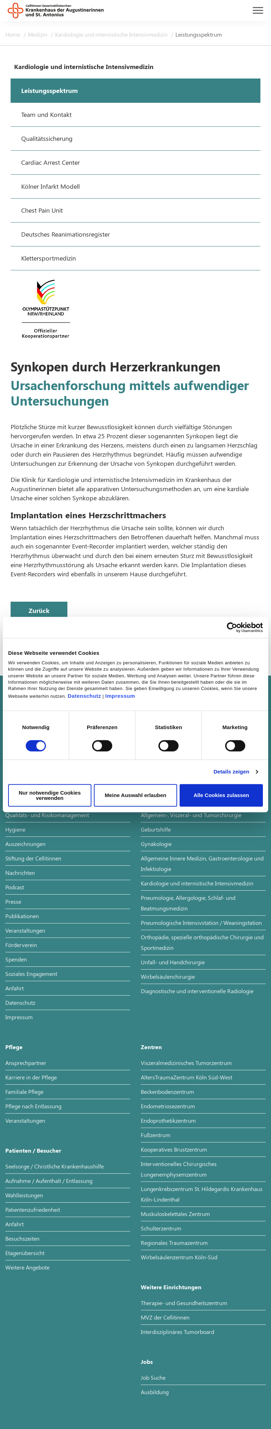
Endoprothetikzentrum (168, 1120)
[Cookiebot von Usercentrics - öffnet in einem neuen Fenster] (232, 627)
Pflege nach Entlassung (33, 1106)
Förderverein (21, 944)
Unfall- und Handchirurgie (173, 962)
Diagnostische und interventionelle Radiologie (197, 991)
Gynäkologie (156, 843)
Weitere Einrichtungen (171, 1287)
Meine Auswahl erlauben (136, 795)
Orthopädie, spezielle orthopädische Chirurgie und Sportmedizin (202, 942)
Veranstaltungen (25, 930)
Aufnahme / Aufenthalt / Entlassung (48, 1180)
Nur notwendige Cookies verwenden (50, 795)
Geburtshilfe (156, 829)
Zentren (151, 1047)
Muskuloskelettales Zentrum (175, 1213)
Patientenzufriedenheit (32, 1209)
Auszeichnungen (25, 843)
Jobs (147, 1361)
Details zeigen (231, 772)
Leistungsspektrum (198, 34)
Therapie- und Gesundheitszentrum (184, 1302)
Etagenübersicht (24, 1252)
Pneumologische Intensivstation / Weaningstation (201, 922)
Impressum (120, 696)
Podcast (14, 887)
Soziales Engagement (31, 973)
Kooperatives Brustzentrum (174, 1149)
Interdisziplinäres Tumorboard (177, 1331)
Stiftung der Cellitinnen (33, 858)
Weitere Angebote (27, 1267)
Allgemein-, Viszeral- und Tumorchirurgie (191, 815)
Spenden (16, 959)
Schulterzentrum (161, 1228)
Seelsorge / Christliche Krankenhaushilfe (54, 1166)
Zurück (39, 610)
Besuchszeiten (22, 1238)
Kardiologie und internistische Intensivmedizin (112, 34)
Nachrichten (20, 872)
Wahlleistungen (24, 1195)
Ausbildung (155, 1392)
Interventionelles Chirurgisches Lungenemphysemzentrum (179, 1169)
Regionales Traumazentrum (174, 1242)
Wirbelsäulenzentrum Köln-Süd (179, 1257)
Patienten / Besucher (33, 1150)
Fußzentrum (155, 1135)
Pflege (14, 1047)
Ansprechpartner (25, 1062)
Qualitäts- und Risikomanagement (47, 815)
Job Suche (153, 1377)
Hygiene (15, 829)
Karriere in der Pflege (31, 1077)
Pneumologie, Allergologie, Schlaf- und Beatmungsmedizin (188, 903)
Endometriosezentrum (168, 1106)
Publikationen (22, 916)
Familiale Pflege (24, 1091)
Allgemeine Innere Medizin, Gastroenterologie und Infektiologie (202, 863)
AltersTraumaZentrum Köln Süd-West (186, 1077)
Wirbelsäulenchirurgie (168, 976)
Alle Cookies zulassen (221, 795)
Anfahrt (14, 988)
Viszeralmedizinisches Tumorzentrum (186, 1062)
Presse (13, 901)
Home (13, 34)
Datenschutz (84, 696)
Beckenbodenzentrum (167, 1091)
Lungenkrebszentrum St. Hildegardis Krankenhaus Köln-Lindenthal (202, 1194)
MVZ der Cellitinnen (165, 1317)
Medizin (38, 34)
